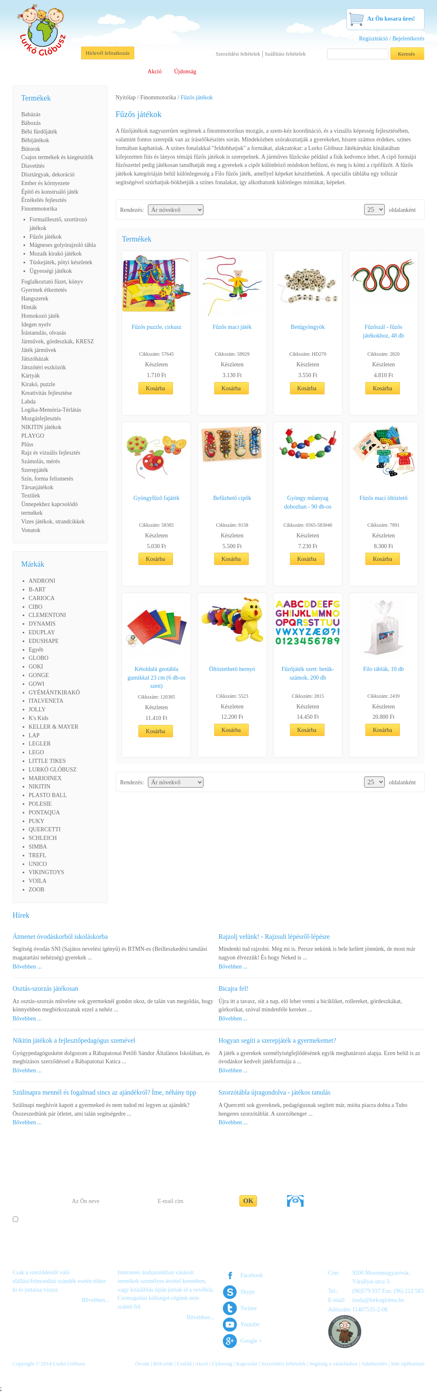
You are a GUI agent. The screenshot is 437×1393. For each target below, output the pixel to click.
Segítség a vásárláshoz (325, 71)
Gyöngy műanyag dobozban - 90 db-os (308, 502)
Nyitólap (126, 97)
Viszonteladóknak (229, 71)
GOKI (36, 667)
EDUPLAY (42, 632)
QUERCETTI (45, 829)
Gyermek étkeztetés (44, 290)
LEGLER (40, 744)
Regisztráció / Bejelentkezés (392, 38)
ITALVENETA (46, 701)
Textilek (30, 495)
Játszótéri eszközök (43, 367)
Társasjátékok (37, 487)
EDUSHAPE (44, 641)
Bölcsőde (96, 71)
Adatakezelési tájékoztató (253, 1220)
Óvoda (65, 71)
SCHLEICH (43, 838)
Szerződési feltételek (238, 54)
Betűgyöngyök (308, 327)
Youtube (250, 1324)
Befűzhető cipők (232, 498)
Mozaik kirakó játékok (56, 254)
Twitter (249, 1308)
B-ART (37, 589)
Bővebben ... (27, 967)
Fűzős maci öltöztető (384, 498)
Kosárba (155, 388)
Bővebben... (95, 1300)
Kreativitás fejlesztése (46, 393)
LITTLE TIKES (47, 761)
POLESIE (40, 804)
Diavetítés (33, 166)
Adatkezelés (374, 1363)
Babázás (31, 114)
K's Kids (39, 718)
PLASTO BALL (48, 795)
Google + (251, 1341)
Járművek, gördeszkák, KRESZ (57, 341)
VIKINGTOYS (46, 872)
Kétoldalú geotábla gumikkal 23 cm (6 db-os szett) (156, 677)
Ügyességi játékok (51, 271)
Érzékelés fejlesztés (44, 200)
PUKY (36, 821)
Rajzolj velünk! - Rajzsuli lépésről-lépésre (274, 936)
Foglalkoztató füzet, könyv (52, 282)
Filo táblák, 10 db (383, 669)
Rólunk (37, 71)
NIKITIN (40, 786)
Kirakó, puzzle (38, 384)
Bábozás (31, 123)
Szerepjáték (34, 470)
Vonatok (30, 530)
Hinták (29, 307)
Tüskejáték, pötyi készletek (61, 262)
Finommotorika (39, 209)
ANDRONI (42, 581)
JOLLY (37, 709)
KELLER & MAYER (54, 727)
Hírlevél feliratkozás (107, 53)
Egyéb (36, 650)
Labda (28, 402)
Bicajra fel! (233, 988)
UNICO (38, 864)
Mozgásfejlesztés (41, 418)
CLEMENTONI (47, 615)
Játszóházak (35, 359)
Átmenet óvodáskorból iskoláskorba (60, 936)
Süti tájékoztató (407, 1363)
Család (127, 71)
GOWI (36, 684)
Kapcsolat (374, 71)
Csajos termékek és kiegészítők (57, 157)
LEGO (36, 752)
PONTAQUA (44, 812)
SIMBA (38, 847)
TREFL (38, 855)
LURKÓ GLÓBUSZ (53, 770)
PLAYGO (32, 436)
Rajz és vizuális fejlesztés (50, 453)
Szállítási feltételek (285, 54)
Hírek (21, 915)
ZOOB (36, 889)
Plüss (27, 444)
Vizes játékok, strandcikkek (53, 521)
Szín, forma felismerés (47, 479)
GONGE (39, 675)
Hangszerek (35, 298)
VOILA (38, 881)
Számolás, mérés (40, 461)
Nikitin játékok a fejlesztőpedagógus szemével (74, 1040)
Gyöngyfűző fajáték (156, 498)
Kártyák (30, 376)
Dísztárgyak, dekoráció (48, 174)
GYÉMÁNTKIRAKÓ (54, 692)
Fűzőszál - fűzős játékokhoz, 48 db (383, 331)
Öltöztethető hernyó (232, 669)
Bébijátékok (35, 140)
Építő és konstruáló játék (50, 192)
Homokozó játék (40, 316)
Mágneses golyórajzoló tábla (63, 245)
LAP (34, 735)
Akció (154, 71)
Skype (248, 1292)
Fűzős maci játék (232, 327)
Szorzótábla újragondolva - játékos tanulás (275, 1092)
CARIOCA (42, 598)
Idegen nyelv (36, 324)
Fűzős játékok (46, 237)
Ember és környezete (45, 183)
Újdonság (185, 71)
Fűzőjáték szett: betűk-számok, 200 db (308, 673)
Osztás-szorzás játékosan (46, 988)
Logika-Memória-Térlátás (51, 410)
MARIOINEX (45, 778)
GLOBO (39, 658)
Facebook (252, 1275)
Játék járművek (38, 350)
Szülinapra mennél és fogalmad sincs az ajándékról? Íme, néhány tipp (104, 1092)
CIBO (35, 607)
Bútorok (30, 149)
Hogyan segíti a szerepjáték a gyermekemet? (278, 1040)
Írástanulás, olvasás (43, 333)
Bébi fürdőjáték (39, 132)
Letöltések (274, 71)
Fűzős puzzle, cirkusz (156, 327)
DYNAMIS (42, 624)
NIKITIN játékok (41, 427)
